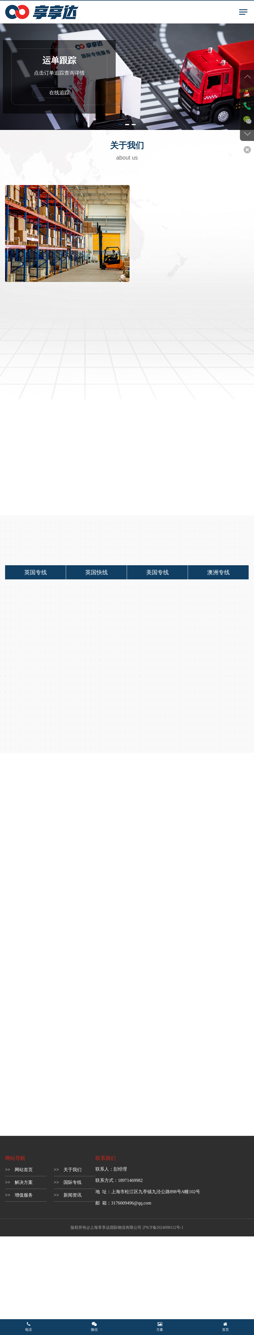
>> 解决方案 (19, 1183)
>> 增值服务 (19, 1195)
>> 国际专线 (68, 1183)
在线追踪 (59, 92)
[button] (121, 124)
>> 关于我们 (68, 1170)
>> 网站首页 (19, 1170)
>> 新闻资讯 (68, 1195)
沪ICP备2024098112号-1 (163, 1228)
